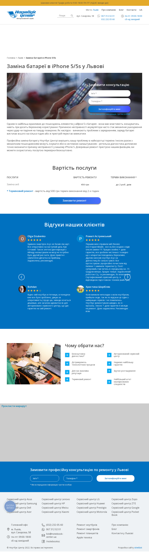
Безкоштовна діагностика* (75, 355)
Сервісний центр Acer (19, 512)
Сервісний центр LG (88, 499)
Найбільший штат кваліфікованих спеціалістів (119, 382)
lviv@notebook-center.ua (54, 536)
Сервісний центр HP (53, 504)
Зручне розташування (121, 371)
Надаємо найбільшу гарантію (120, 364)
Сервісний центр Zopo (124, 499)
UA (140, 9)
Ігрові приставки (114, 35)
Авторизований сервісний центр (123, 355)
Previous (14, 278)
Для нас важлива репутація (77, 372)
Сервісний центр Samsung (22, 504)
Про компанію (108, 9)
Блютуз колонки (68, 50)
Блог (121, 9)
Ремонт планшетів (87, 533)
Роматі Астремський (98, 236)
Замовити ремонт (74, 201)
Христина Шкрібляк (98, 287)
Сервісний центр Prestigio (92, 508)
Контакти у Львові (122, 533)
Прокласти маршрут (14, 406)
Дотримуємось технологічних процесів (80, 364)
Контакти (131, 9)
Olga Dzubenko (37, 236)
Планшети (21, 35)
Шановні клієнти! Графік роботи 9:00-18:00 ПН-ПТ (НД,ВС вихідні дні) (74, 2)
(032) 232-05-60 (54, 525)
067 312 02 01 (108, 16)
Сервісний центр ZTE (124, 504)
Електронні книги (68, 35)
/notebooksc (53, 542)
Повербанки (18, 50)
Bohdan (32, 287)
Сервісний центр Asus (19, 499)
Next (135, 278)
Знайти (72, 16)
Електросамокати (115, 42)
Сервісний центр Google (125, 508)
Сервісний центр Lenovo (56, 499)
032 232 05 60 (108, 19)
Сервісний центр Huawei (91, 504)
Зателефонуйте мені (109, 109)
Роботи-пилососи (69, 42)
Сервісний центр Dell (19, 508)
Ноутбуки (21, 28)
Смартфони (115, 28)
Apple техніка (70, 28)
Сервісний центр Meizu (55, 508)
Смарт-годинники (22, 42)
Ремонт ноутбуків (87, 525)
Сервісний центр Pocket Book (125, 514)
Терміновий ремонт (78, 380)
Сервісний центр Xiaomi (55, 512)
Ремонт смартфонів (88, 529)
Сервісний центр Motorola (92, 512)
